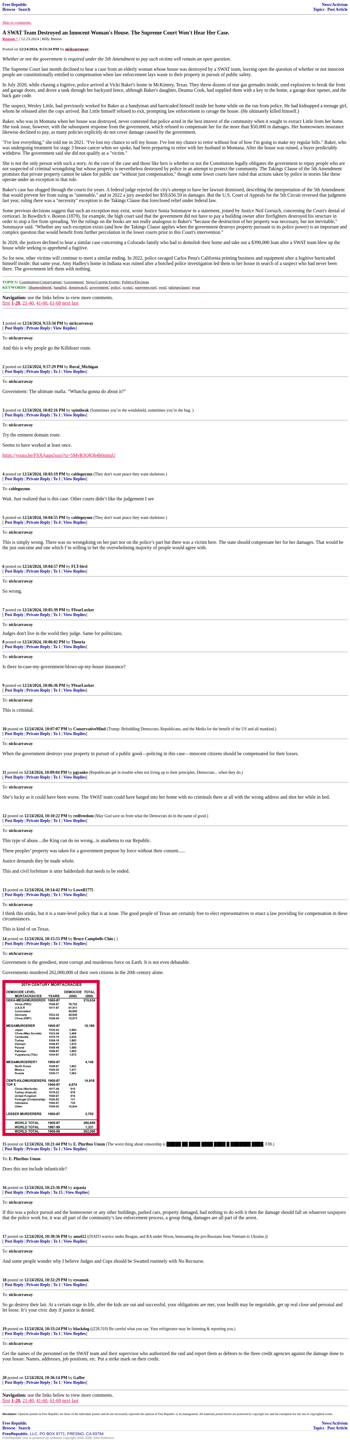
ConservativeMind (89, 729)
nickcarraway (81, 323)
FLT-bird (79, 566)
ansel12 (79, 1236)
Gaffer (79, 1377)
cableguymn (81, 474)
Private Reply (38, 328)
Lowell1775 (83, 890)
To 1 (57, 371)
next (66, 302)
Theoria (78, 642)
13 (4, 890)
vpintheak (80, 410)
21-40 (28, 302)
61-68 (55, 302)
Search (24, 9)
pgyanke (80, 772)
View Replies (64, 328)
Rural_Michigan (83, 367)
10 (4, 729)
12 (4, 816)
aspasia (79, 1187)
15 (4, 1144)
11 (4, 772)
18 (4, 1280)
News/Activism (335, 4)
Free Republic (14, 4)
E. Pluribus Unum (89, 1144)
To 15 (58, 1192)
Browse (8, 9)
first (6, 302)
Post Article (337, 9)
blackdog (81, 1329)
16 (4, 1187)
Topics (318, 9)
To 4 (57, 522)
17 (4, 1236)
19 (4, 1329)
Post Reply (14, 328)
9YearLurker (82, 610)
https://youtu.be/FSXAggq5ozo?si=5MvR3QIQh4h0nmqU (59, 455)
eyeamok (81, 1280)
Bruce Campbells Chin (93, 939)
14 (4, 939)
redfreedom (83, 816)
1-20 (15, 302)
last (75, 302)
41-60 (41, 302)
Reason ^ (10, 39)
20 (4, 1377)
